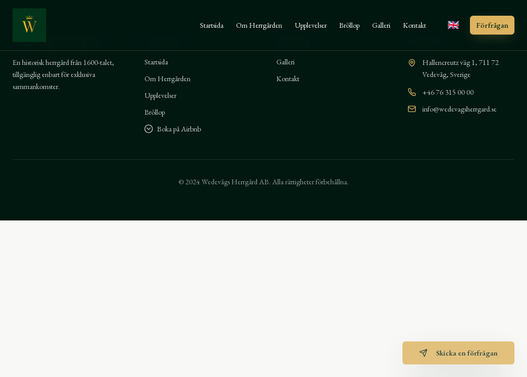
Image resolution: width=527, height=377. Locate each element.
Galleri (381, 25)
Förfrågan (492, 25)
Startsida (211, 25)
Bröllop (349, 25)
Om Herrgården (259, 25)
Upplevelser (311, 25)
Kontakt (414, 25)
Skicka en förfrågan (458, 353)
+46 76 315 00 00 (448, 92)
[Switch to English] (453, 25)
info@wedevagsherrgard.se (459, 109)
